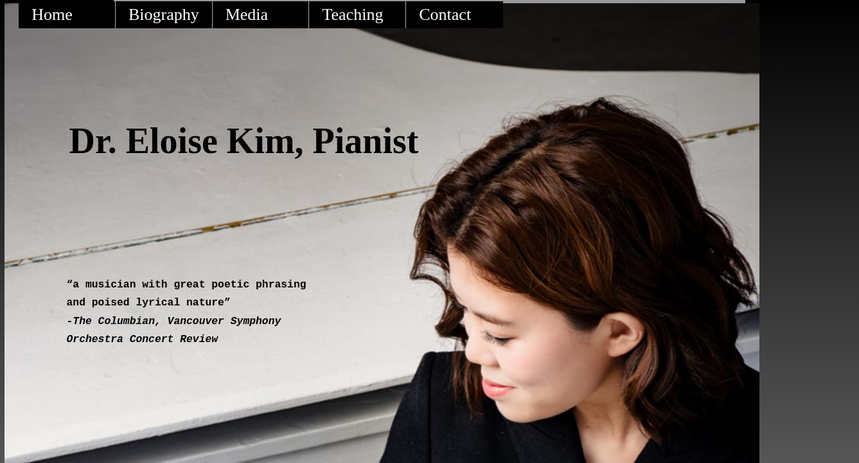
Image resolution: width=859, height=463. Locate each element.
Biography (163, 14)
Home (52, 14)
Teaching (352, 14)
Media (247, 14)
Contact (445, 14)
